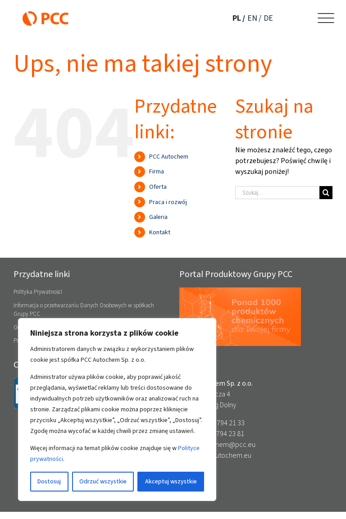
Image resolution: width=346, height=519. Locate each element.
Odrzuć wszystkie (103, 481)
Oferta (158, 186)
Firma (156, 171)
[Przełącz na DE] (270, 18)
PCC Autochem (168, 156)
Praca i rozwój (168, 202)
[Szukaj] (325, 192)
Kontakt (159, 232)
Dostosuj (49, 481)
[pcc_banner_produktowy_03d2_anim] (240, 291)
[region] (117, 409)
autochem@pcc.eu (226, 444)
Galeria (158, 217)
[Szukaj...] (277, 192)
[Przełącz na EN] (255, 18)
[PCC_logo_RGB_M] (45, 14)
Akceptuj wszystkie (171, 481)
